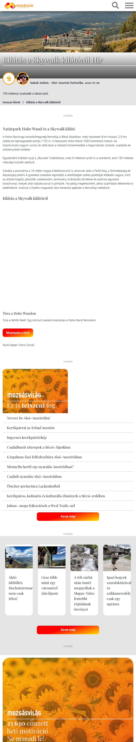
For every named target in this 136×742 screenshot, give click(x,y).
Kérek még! (68, 516)
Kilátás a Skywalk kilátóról (43, 102)
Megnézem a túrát (18, 332)
